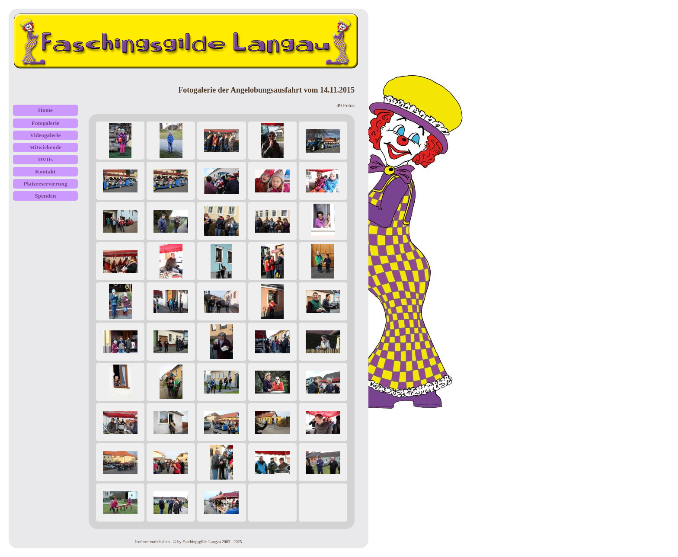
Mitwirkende (45, 147)
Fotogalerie (45, 123)
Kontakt (45, 171)
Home (45, 110)
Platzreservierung (45, 183)
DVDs (45, 159)
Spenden (45, 195)
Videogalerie (45, 135)
